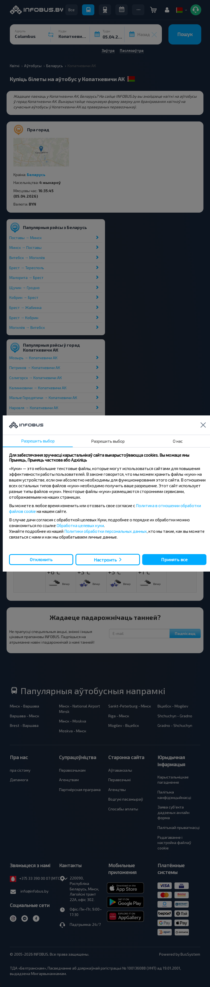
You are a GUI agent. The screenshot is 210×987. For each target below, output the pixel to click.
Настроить (105, 559)
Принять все (174, 559)
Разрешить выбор (38, 440)
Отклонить (41, 559)
